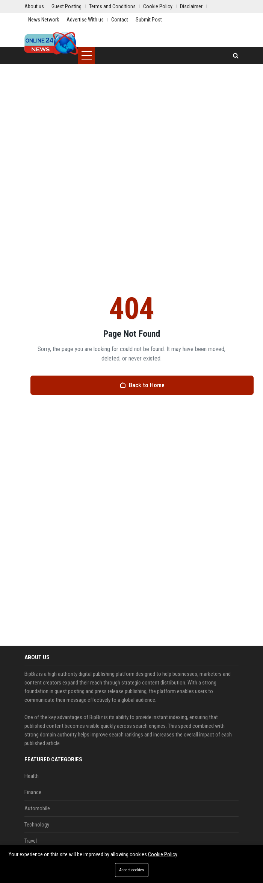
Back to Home (142, 385)
